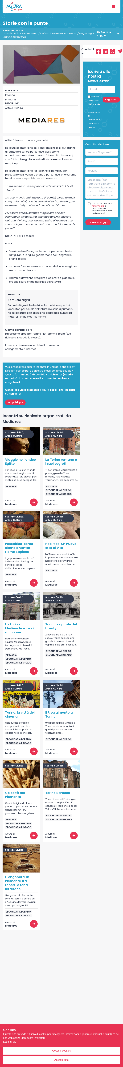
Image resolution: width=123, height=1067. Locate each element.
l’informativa (94, 104)
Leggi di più (9, 1041)
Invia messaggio (98, 222)
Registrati (111, 99)
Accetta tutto (61, 1060)
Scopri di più (15, 402)
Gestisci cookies (61, 1050)
